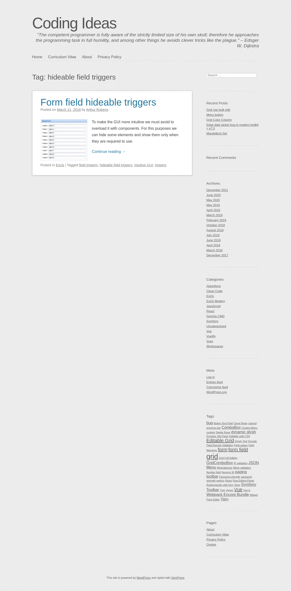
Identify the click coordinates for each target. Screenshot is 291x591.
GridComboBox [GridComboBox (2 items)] (219, 463)
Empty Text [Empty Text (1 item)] (241, 441)
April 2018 (213, 245)
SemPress (177, 578)
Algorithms (213, 286)
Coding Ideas (74, 23)
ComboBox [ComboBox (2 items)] (231, 427)
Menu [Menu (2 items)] (211, 467)
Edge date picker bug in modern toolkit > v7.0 (232, 126)
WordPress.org (216, 392)
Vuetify (211, 336)
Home (37, 57)
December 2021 (217, 190)
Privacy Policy (110, 57)
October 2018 (215, 225)
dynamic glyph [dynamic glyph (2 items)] (243, 432)
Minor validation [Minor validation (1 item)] (242, 467)
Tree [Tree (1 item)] (222, 490)
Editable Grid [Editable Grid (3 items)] (220, 440)
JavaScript (213, 306)
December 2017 (217, 255)
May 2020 (213, 200)
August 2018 (215, 230)
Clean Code (214, 291)
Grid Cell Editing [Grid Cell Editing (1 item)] (228, 458)
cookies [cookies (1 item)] (210, 432)
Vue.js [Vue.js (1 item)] (246, 490)
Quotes (211, 544)
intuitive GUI (143, 165)
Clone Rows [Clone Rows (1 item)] (240, 423)
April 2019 (213, 210)
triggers (160, 165)
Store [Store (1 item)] (237, 485)
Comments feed (217, 387)
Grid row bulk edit (218, 110)
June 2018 (213, 240)
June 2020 (213, 195)
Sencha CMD (215, 316)
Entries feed (214, 382)
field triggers (88, 165)
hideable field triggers (116, 165)
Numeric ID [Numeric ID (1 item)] (228, 472)
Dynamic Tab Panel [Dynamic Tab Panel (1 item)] (217, 436)
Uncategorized (216, 326)
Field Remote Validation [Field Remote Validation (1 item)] (219, 445)
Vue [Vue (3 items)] (238, 489)
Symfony (212, 321)
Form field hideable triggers (98, 102)
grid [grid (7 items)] (212, 456)
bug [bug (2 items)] (209, 423)
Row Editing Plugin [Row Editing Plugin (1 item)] (243, 480)
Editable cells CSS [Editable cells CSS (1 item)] (239, 436)
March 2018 (214, 250)
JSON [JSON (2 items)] (254, 463)
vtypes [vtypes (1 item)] (229, 490)
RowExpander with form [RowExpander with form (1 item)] (219, 485)
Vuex (209, 341)
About (87, 57)
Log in (210, 377)
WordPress (144, 578)
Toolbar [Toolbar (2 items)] (212, 490)
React (210, 311)
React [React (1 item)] (228, 480)
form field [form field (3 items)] (238, 449)
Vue (209, 331)
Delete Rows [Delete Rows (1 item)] (223, 432)
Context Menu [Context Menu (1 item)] (249, 427)
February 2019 (216, 220)
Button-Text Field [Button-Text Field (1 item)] (223, 423)
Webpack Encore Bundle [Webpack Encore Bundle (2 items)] (227, 494)
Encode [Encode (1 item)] (252, 441)
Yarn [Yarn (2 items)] (224, 499)
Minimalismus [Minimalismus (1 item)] (225, 467)
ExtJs (60, 165)
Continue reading (109, 152)
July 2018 (213, 235)
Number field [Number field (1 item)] (213, 472)
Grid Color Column (219, 120)
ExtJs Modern (215, 301)
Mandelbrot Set (216, 133)
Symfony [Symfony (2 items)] (248, 484)
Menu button (214, 115)
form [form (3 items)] (223, 449)
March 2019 (214, 215)
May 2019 (213, 205)
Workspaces (214, 346)
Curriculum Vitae (62, 57)
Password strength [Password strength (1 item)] (229, 476)
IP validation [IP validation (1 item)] (241, 463)
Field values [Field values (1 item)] (241, 445)
